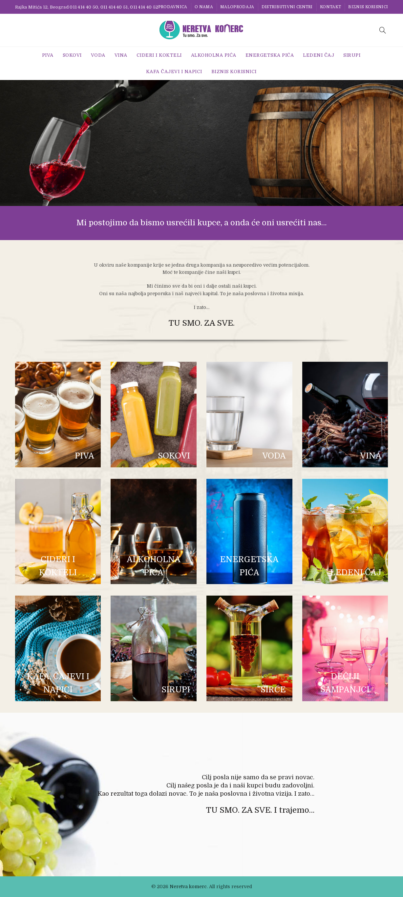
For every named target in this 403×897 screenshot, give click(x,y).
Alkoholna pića (213, 55)
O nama (204, 7)
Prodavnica (172, 7)
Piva (47, 55)
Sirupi (351, 55)
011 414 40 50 (84, 7)
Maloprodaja (237, 7)
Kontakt (330, 7)
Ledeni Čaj (318, 55)
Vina (121, 55)
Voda (98, 55)
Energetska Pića (269, 55)
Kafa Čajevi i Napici (174, 71)
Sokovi (72, 55)
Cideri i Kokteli (159, 55)
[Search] (382, 30)
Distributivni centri (287, 7)
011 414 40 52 (144, 7)
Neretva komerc (188, 886)
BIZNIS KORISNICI (368, 7)
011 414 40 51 (114, 7)
